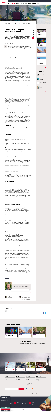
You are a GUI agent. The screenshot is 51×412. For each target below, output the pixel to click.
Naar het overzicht (8, 9)
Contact (38, 3)
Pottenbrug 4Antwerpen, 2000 (34, 404)
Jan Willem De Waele (11, 23)
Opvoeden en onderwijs (39, 381)
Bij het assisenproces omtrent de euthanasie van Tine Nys (41, 75)
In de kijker (12, 3)
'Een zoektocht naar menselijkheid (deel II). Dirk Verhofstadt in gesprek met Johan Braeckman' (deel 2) (32, 349)
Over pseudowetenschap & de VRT (41, 83)
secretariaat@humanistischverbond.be (21, 404)
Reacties (30, 23)
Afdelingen (29, 3)
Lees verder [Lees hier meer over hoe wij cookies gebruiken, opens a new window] (5, 401)
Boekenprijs (27, 385)
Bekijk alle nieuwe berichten (42, 67)
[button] (5, 410)
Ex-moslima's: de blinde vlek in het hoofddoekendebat (41, 87)
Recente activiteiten (28, 382)
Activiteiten (25, 3)
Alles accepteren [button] (6, 407)
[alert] (5, 403)
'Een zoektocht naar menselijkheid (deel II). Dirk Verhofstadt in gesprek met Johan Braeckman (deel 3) (32, 347)
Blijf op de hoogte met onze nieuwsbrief (15, 389)
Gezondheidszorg (38, 382)
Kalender (6, 381)
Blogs (6, 382)
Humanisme (34, 3)
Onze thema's (17, 382)
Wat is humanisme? (18, 381)
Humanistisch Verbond (18, 3)
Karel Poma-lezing (28, 386)
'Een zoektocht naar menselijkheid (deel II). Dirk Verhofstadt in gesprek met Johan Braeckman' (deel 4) (32, 345)
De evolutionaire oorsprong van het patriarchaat (40, 79)
